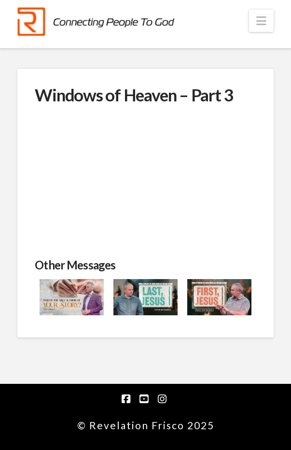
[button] (261, 21)
